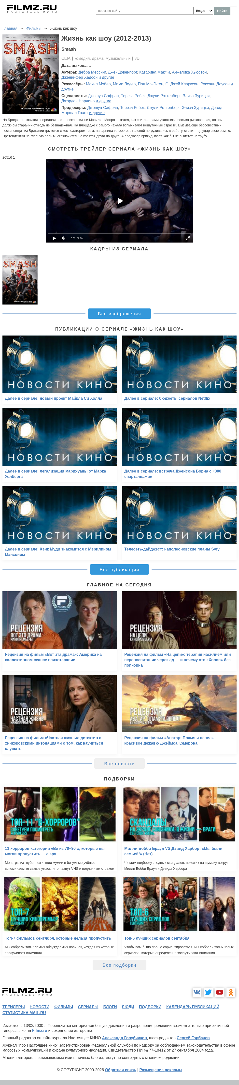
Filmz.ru (39, 1030)
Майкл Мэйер (98, 84)
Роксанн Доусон (215, 84)
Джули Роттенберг (164, 96)
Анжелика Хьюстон (189, 72)
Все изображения (119, 313)
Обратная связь (120, 1070)
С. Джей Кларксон (181, 84)
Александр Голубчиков (124, 1038)
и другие (106, 77)
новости (39, 1007)
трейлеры (13, 1007)
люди (128, 1007)
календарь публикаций (192, 1007)
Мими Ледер (124, 84)
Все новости (119, 763)
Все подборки (119, 965)
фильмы (63, 1007)
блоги (110, 1007)
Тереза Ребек (133, 96)
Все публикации (120, 569)
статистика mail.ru (24, 1013)
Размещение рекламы (160, 1070)
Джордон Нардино (78, 101)
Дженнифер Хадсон (79, 77)
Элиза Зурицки (196, 96)
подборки (150, 1007)
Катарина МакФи (154, 72)
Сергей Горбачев (193, 1038)
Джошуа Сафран (103, 96)
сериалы (88, 1007)
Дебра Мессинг (92, 72)
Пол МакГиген (150, 84)
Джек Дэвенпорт (122, 72)
